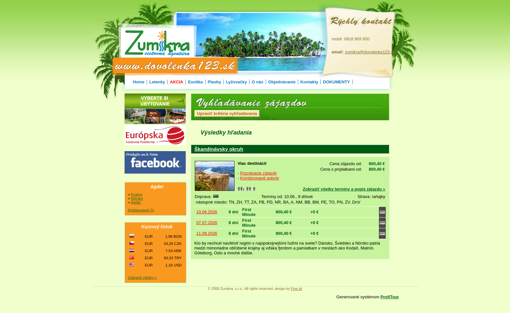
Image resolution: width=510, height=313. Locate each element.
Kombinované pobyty (259, 178)
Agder (136, 202)
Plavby (214, 81)
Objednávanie (282, 81)
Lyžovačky (236, 81)
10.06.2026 (206, 211)
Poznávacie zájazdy (258, 173)
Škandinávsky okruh (219, 149)
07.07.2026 (206, 222)
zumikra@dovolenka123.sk (370, 52)
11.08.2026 (206, 233)
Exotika (195, 81)
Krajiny (136, 194)
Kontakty (309, 81)
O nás (257, 81)
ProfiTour (390, 296)
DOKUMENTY (336, 81)
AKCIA (176, 81)
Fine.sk (296, 289)
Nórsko (137, 198)
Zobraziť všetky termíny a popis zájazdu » (344, 189)
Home (139, 81)
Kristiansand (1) (141, 210)
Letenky (157, 81)
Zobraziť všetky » (142, 277)
